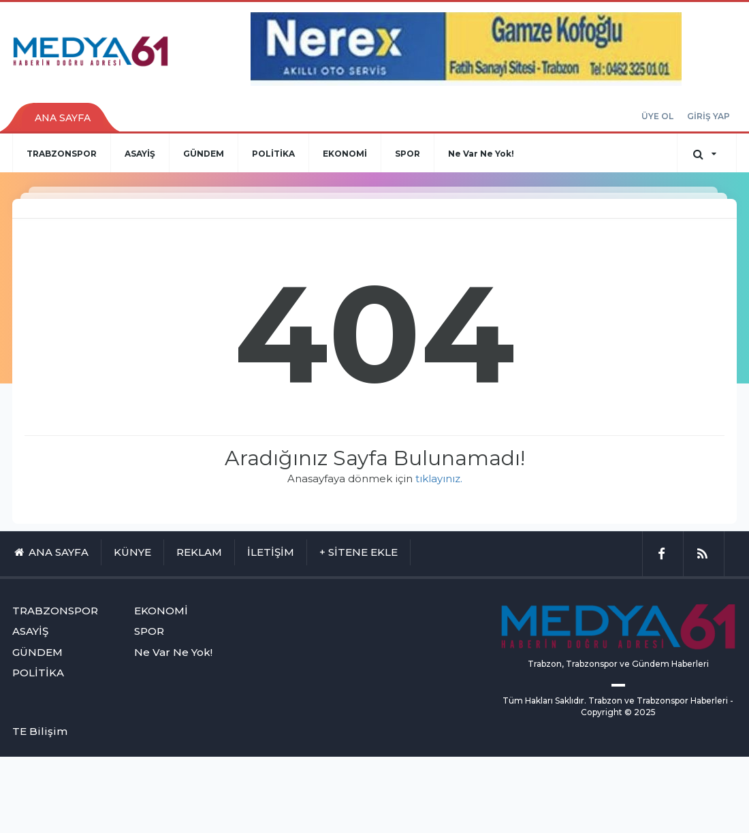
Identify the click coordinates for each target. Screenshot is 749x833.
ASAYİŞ (140, 153)
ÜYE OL (657, 116)
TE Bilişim (39, 731)
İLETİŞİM (270, 552)
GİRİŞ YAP (708, 116)
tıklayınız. (438, 478)
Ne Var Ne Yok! (481, 153)
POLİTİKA (273, 153)
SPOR (407, 153)
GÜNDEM (203, 153)
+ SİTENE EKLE (358, 552)
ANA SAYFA (63, 118)
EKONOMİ (345, 153)
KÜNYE (132, 552)
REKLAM (199, 552)
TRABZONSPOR (62, 153)
